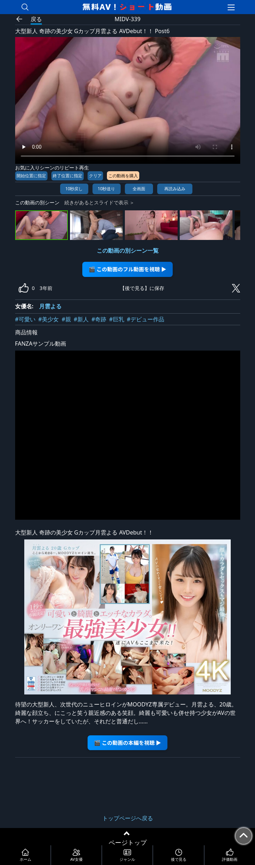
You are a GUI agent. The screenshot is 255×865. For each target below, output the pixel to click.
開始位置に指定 (31, 176)
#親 (66, 319)
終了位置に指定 (67, 176)
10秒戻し (74, 189)
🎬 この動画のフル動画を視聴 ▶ (127, 269)
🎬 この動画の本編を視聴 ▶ (127, 742)
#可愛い (25, 319)
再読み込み (174, 189)
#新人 (81, 319)
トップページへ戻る (127, 818)
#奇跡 (98, 319)
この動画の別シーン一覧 (128, 250)
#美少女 (48, 319)
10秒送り (106, 189)
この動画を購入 (123, 176)
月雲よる (50, 306)
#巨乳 (116, 319)
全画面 (139, 189)
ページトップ (128, 842)
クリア (95, 176)
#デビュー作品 (145, 319)
